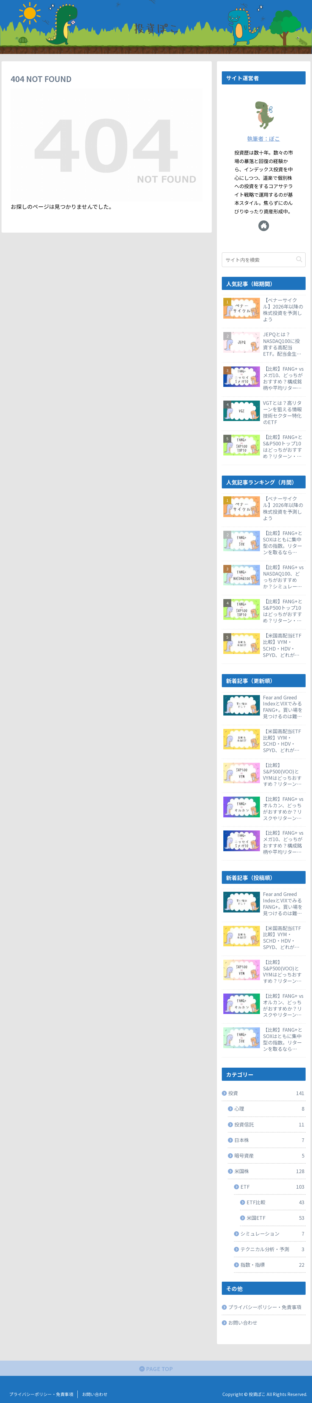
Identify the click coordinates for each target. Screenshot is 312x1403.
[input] (263, 259)
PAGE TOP (156, 1369)
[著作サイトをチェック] (263, 225)
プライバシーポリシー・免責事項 (264, 1307)
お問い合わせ (242, 1322)
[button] (299, 259)
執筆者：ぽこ (263, 138)
